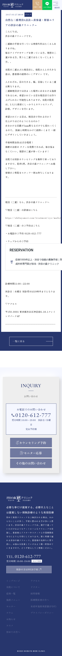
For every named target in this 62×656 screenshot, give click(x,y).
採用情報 (35, 593)
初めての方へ (13, 632)
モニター (11, 606)
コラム (9, 612)
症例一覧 (11, 593)
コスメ (9, 625)
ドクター (35, 587)
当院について (13, 587)
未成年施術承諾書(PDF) (43, 606)
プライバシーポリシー (42, 612)
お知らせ (11, 619)
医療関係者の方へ (40, 599)
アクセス (35, 580)
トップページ (13, 580)
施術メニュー (13, 599)
